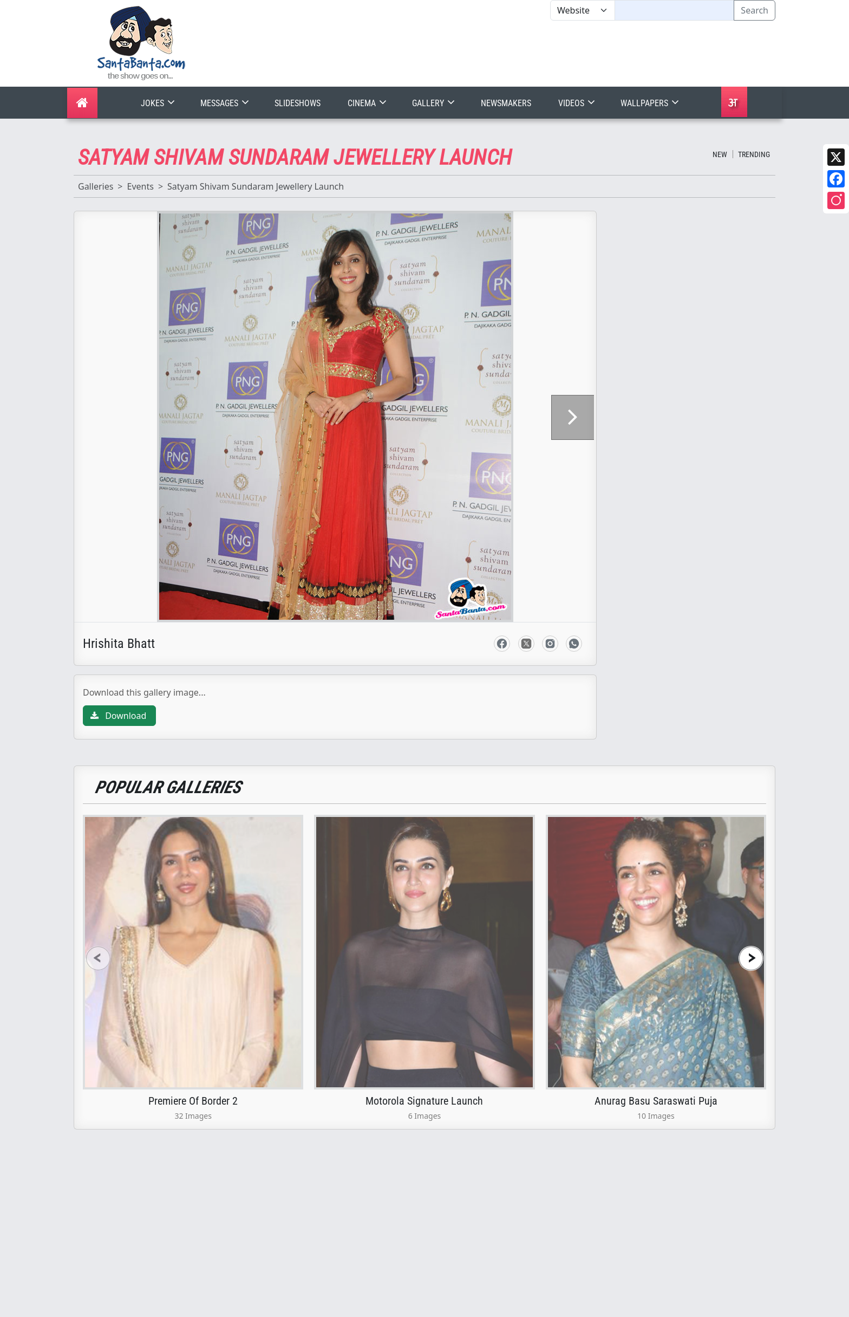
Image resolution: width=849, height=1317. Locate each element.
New (720, 154)
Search (754, 10)
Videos (577, 103)
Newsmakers (506, 103)
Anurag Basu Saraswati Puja (656, 1010)
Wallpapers (651, 103)
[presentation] (98, 867)
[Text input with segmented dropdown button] (674, 10)
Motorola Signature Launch (424, 1010)
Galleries (95, 186)
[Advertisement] (550, 53)
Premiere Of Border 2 (193, 1010)
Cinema (368, 103)
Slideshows (298, 103)
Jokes (159, 103)
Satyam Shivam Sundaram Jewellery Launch (255, 186)
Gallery (434, 103)
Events (140, 186)
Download (118, 625)
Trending (754, 154)
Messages (225, 103)
